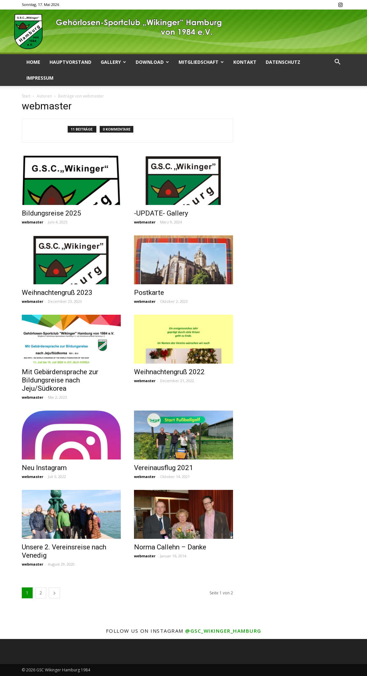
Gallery (113, 62)
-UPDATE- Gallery (161, 213)
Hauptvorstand (70, 62)
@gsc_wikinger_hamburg (223, 630)
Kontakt (244, 62)
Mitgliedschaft (201, 62)
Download (152, 62)
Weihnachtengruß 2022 (169, 372)
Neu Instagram (44, 468)
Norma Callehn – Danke (170, 547)
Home (33, 62)
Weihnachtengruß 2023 (57, 293)
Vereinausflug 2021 (163, 468)
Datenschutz (283, 62)
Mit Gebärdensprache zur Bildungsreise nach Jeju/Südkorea (60, 380)
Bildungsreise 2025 (51, 213)
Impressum (39, 78)
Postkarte (149, 293)
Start (26, 96)
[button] (337, 63)
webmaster (32, 221)
